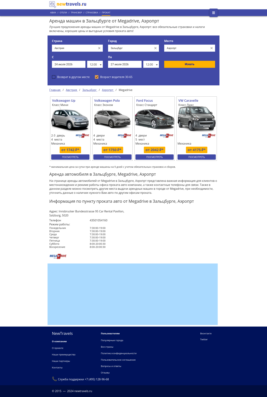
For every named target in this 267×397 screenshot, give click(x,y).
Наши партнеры (61, 361)
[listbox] (95, 64)
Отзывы (105, 372)
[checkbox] (71, 77)
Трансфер (76, 12)
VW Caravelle (188, 100)
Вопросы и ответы (111, 366)
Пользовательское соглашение (118, 359)
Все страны (107, 346)
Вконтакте (206, 333)
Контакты (57, 367)
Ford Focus (144, 100)
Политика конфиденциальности (118, 353)
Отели (63, 12)
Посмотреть (70, 157)
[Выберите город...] (130, 48)
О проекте (57, 348)
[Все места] (186, 48)
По (110, 57)
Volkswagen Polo (107, 100)
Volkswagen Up (63, 100)
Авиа (53, 12)
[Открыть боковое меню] (213, 13)
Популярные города (112, 340)
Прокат (106, 12)
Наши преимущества (63, 354)
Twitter (204, 339)
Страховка (92, 12)
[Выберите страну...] (74, 48)
